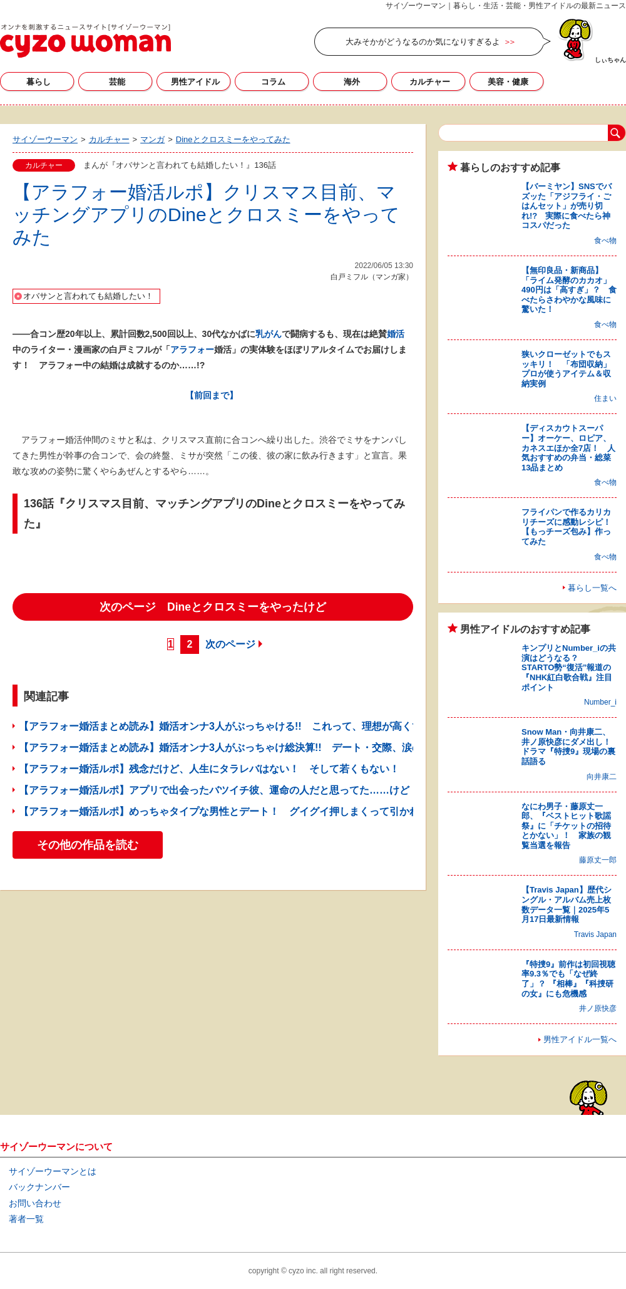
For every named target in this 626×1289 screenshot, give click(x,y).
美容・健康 (508, 81)
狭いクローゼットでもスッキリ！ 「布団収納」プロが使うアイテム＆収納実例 (566, 368)
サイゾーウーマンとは (52, 1171)
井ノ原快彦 (598, 1008)
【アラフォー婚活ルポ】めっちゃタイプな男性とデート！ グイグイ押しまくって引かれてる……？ (244, 811)
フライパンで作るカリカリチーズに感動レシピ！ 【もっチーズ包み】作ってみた (570, 526)
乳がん (268, 334)
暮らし (38, 81)
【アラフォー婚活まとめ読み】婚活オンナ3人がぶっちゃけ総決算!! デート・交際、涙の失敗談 (235, 747)
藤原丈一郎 (598, 860)
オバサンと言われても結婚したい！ (88, 296)
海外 (352, 81)
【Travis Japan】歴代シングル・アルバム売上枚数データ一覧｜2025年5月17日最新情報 (566, 904)
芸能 (117, 81)
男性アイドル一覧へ (580, 1039)
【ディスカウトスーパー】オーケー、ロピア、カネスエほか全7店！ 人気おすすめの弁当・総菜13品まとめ (568, 447)
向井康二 (602, 776)
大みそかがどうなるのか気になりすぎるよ (423, 41)
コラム (273, 81)
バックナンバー (39, 1187)
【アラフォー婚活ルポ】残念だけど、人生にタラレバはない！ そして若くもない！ (209, 769)
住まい (605, 398)
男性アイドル (195, 81)
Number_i (600, 702)
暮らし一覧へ (592, 588)
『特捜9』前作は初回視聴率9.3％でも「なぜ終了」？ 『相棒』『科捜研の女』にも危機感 (568, 979)
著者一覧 (26, 1219)
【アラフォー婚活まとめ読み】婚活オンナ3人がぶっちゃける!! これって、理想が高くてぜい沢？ (240, 726)
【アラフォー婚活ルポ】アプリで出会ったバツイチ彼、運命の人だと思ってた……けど (214, 790)
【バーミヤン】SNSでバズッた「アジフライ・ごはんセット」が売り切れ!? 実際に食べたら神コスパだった (566, 206)
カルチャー (429, 81)
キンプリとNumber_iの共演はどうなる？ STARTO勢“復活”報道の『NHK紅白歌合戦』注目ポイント (568, 667)
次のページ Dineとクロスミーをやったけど (213, 607)
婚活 (395, 334)
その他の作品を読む (87, 845)
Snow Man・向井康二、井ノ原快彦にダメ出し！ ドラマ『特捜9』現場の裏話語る (570, 746)
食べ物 (605, 240)
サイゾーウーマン (85, 41)
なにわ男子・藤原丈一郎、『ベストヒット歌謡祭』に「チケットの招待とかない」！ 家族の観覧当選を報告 (566, 826)
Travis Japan (595, 934)
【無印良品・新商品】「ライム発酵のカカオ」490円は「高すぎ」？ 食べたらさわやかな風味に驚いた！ (569, 290)
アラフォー (192, 349)
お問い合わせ (35, 1203)
